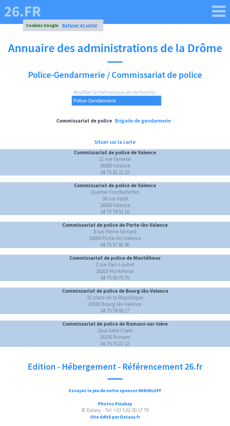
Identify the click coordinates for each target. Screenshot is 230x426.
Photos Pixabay (115, 404)
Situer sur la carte (115, 141)
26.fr (22, 11)
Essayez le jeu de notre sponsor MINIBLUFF (115, 390)
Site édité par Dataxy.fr (115, 417)
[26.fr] (218, 11)
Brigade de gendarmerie (143, 120)
